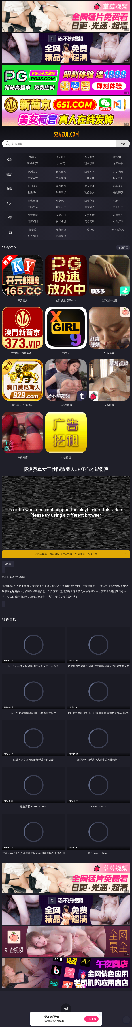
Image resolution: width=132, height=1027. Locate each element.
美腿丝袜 (33, 206)
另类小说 (61, 221)
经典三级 (61, 192)
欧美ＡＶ (89, 171)
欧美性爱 (118, 186)
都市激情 (33, 215)
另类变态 (118, 192)
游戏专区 (118, 157)
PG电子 (32, 157)
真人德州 (61, 157)
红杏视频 (33, 236)
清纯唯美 (61, 206)
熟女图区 (89, 206)
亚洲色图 (61, 200)
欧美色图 (89, 200)
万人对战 (89, 157)
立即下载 (91, 1019)
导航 (9, 232)
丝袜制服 (61, 177)
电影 (9, 189)
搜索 (122, 143)
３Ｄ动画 (118, 171)
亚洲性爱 (33, 186)
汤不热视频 (117, 229)
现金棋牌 (89, 163)
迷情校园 (33, 221)
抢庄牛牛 (118, 163)
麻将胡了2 (33, 163)
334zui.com (66, 134)
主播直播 (89, 177)
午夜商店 (61, 229)
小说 (9, 218)
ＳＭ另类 (118, 177)
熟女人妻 (33, 177)
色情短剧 (61, 236)
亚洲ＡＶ (33, 171)
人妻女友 (89, 215)
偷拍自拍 (61, 186)
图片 (9, 203)
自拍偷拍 (61, 171)
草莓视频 (89, 229)
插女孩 (33, 229)
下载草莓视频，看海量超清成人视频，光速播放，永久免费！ (80, 554)
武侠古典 (118, 215)
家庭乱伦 (61, 215)
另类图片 (118, 206)
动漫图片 (118, 200)
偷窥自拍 (33, 200)
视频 (9, 174)
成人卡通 (89, 186)
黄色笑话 (89, 221)
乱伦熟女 (89, 192)
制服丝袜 (33, 192)
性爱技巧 (118, 221)
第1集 (8, 564)
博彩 (9, 160)
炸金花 (61, 163)
